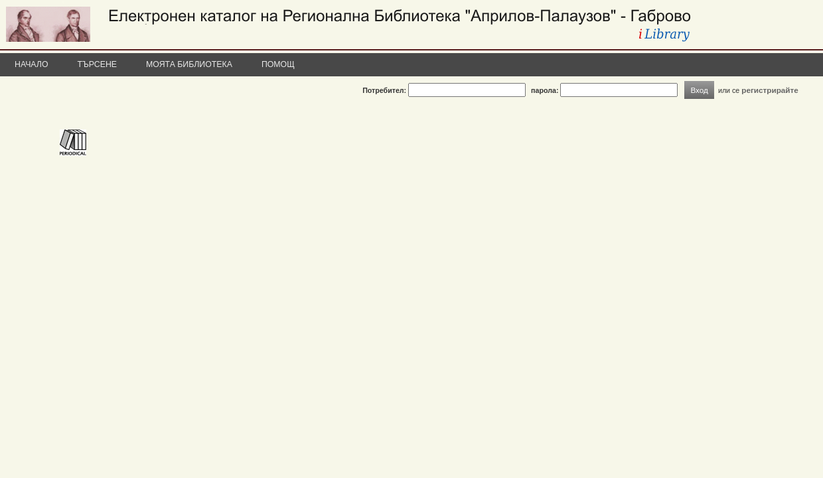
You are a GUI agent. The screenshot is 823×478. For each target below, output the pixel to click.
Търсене (97, 64)
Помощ (278, 64)
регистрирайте (769, 90)
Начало (31, 64)
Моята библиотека (189, 64)
